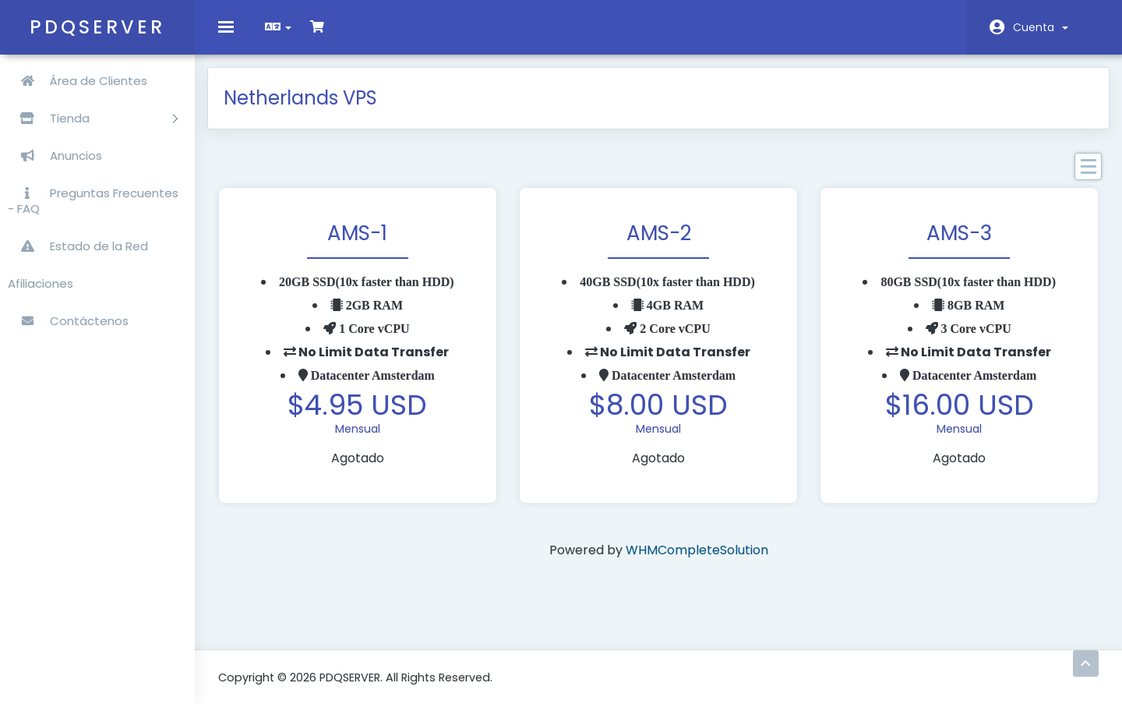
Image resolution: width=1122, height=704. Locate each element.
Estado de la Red (78, 246)
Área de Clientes (77, 81)
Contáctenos (68, 321)
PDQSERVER (97, 27)
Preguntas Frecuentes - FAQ (93, 201)
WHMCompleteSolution (697, 561)
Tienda (93, 118)
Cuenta (1040, 27)
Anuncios (55, 155)
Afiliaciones (40, 283)
